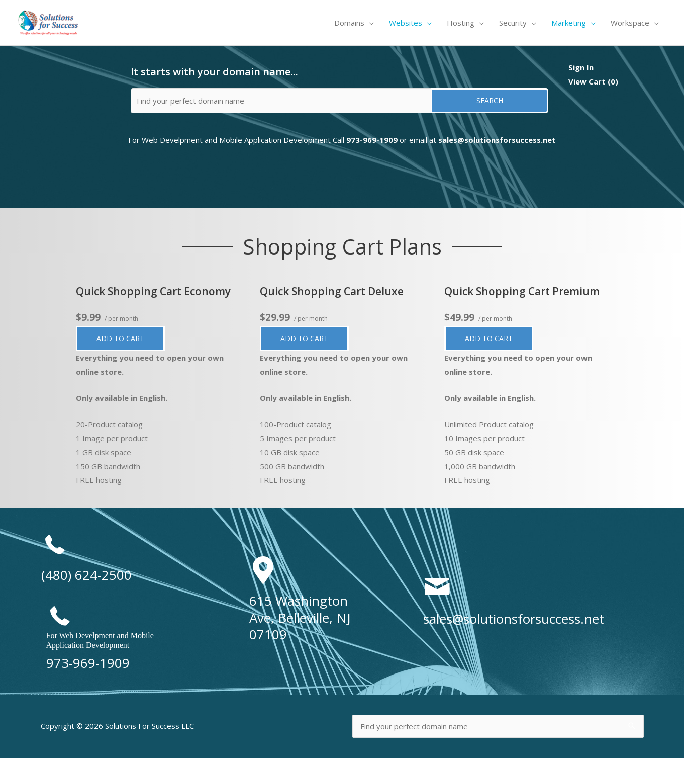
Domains (349, 23)
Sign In (581, 67)
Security (513, 23)
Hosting (460, 23)
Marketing (568, 23)
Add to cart (128, 339)
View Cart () (593, 81)
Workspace (630, 23)
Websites (405, 23)
